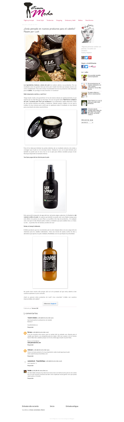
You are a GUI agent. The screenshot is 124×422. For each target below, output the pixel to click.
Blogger (72, 418)
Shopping (59, 20)
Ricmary (30, 332)
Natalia (29, 370)
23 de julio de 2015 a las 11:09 (40, 332)
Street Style (40, 20)
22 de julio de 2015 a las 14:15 (45, 318)
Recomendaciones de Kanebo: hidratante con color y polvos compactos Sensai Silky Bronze (94, 86)
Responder (31, 327)
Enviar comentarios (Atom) (37, 410)
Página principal (29, 20)
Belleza (80, 20)
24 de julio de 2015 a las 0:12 (40, 370)
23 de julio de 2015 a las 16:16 (41, 350)
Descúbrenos (89, 20)
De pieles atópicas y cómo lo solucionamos (94, 93)
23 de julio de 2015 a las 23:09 (53, 361)
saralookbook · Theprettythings (36, 361)
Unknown (30, 350)
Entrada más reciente (30, 406)
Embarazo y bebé (70, 20)
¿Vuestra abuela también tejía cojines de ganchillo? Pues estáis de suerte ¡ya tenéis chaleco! (94, 111)
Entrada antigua (72, 406)
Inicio (52, 406)
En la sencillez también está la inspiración (94, 76)
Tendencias (50, 20)
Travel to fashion (32, 318)
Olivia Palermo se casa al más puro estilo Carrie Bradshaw (95, 102)
